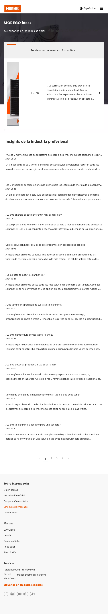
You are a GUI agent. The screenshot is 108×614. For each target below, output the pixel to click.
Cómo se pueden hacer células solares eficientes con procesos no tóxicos (45, 245)
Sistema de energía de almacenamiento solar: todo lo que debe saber (42, 395)
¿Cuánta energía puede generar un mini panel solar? (33, 215)
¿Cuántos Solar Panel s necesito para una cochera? (32, 425)
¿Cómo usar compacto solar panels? (24, 275)
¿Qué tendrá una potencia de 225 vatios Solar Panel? (33, 305)
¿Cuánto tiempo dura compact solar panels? (29, 335)
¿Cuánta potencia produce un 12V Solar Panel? (30, 365)
